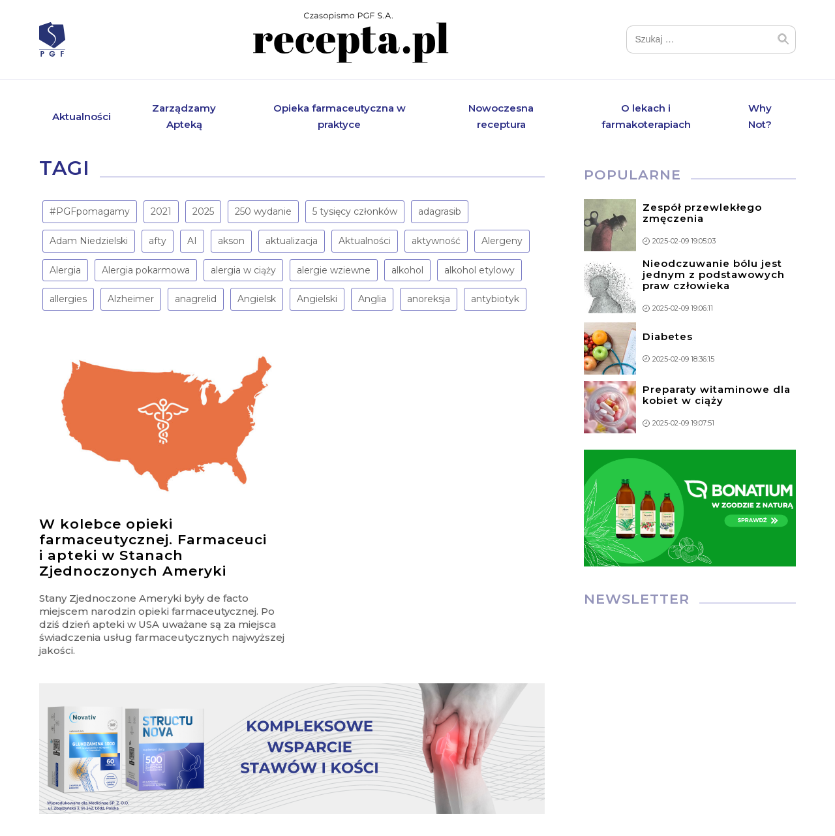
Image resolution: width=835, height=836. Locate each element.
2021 (161, 212)
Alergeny (502, 241)
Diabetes (668, 337)
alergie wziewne (334, 271)
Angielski (317, 299)
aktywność (436, 241)
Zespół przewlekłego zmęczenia (702, 213)
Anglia (372, 299)
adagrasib (439, 212)
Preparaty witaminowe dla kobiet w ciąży (717, 395)
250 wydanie (263, 212)
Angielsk (256, 299)
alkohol (407, 271)
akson (231, 241)
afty (157, 241)
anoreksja (428, 299)
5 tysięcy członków (354, 212)
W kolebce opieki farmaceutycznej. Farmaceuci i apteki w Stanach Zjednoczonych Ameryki (153, 548)
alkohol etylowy (479, 271)
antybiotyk (495, 299)
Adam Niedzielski (89, 241)
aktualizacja (292, 241)
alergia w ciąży (243, 271)
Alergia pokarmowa (146, 271)
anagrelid (196, 299)
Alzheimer (131, 299)
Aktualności (81, 116)
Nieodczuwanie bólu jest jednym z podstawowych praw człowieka (714, 275)
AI (192, 241)
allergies (68, 299)
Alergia (65, 271)
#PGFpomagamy (90, 212)
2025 (203, 212)
